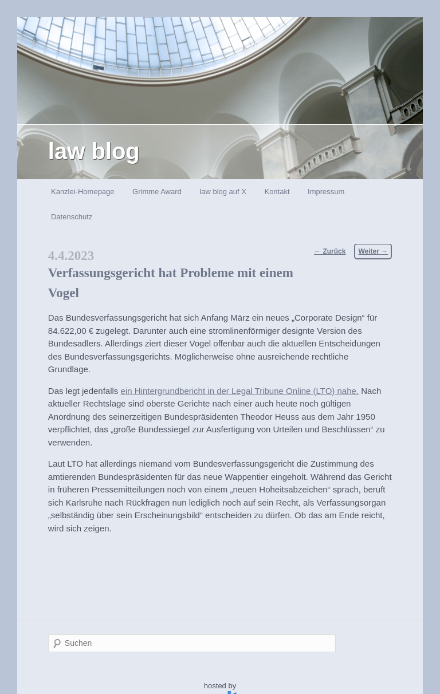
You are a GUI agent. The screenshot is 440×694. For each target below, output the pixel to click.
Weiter (373, 251)
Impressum (326, 191)
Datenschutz (71, 216)
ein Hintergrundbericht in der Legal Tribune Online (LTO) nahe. (240, 391)
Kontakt (276, 191)
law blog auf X (222, 191)
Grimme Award (157, 191)
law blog (94, 151)
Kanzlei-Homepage (83, 191)
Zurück (329, 251)
